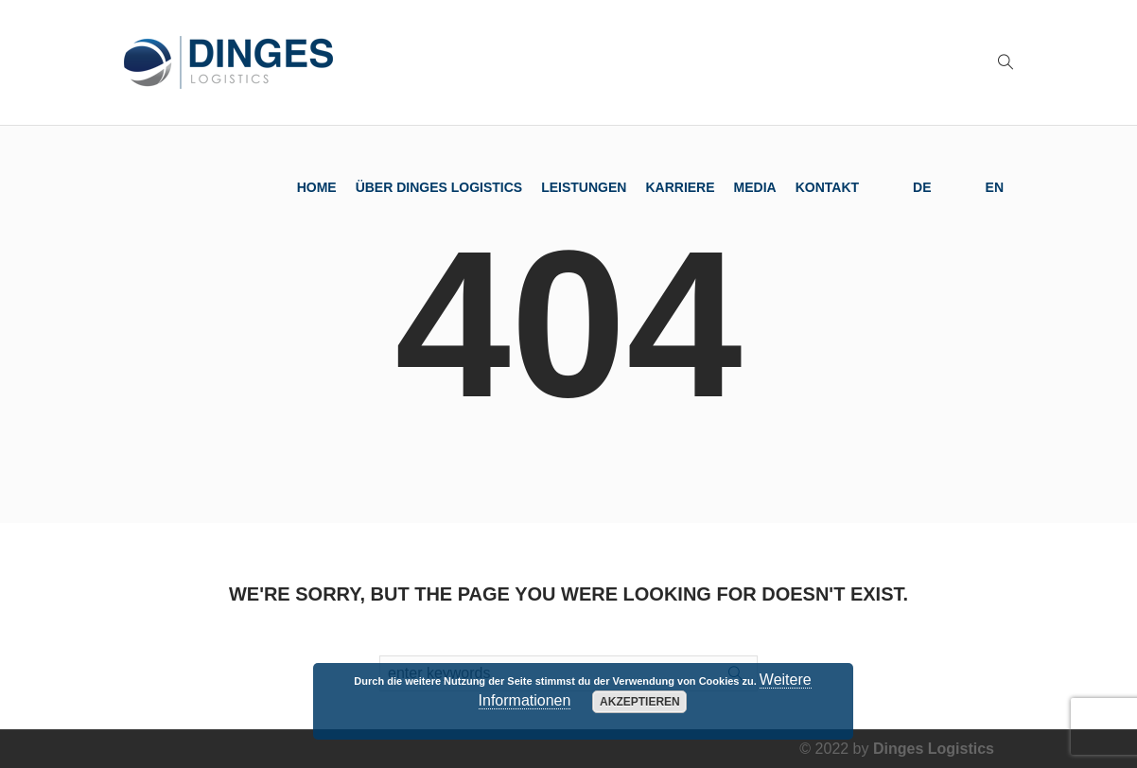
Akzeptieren (640, 701)
